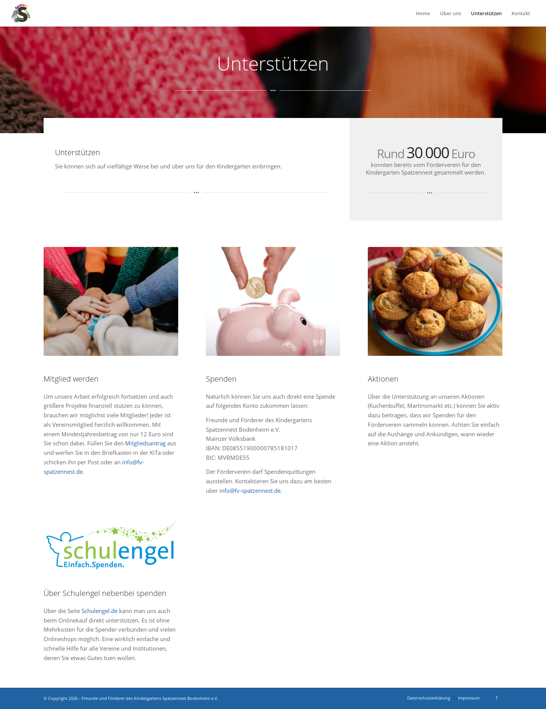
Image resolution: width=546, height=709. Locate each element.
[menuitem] (423, 13)
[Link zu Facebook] (496, 697)
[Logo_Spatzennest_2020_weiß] (20, 13)
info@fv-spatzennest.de (250, 490)
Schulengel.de (100, 611)
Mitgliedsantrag (145, 443)
